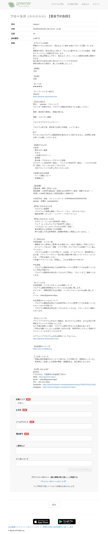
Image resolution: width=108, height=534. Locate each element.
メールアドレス (25, 422)
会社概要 (11, 527)
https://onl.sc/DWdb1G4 (42, 349)
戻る (54, 505)
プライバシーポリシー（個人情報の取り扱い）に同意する (54, 477)
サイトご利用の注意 (44, 527)
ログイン (96, 4)
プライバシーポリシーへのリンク (52, 481)
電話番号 (22, 434)
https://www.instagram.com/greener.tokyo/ (59, 387)
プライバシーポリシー (26, 527)
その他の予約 (72, 4)
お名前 (21, 410)
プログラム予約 (57, 4)
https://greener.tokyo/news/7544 (45, 339)
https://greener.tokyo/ (47, 377)
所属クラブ (23, 399)
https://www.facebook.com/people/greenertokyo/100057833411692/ (69, 385)
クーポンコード (22, 459)
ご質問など (20, 446)
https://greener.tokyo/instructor (45, 97)
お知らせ (85, 4)
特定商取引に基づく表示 (63, 527)
